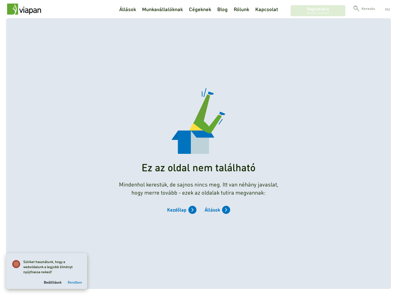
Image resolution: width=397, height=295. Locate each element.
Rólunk (241, 9)
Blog (222, 9)
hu (387, 9)
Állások (127, 9)
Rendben (75, 282)
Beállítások (53, 282)
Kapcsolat (266, 9)
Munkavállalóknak (162, 9)
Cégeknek (200, 9)
